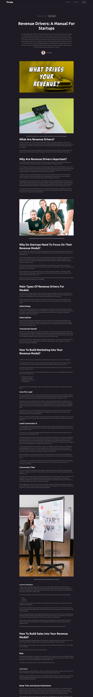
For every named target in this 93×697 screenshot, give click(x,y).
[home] (9, 2)
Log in (84, 2)
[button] (68, 2)
